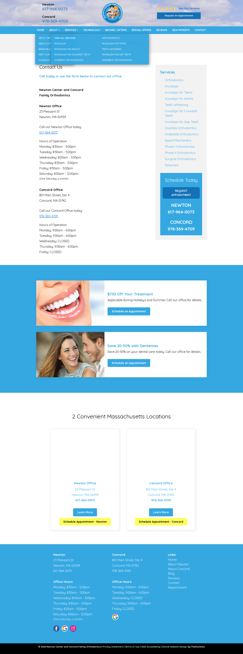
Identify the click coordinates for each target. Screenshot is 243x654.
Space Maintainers (178, 140)
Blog (171, 573)
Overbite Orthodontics (181, 128)
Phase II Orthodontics (180, 153)
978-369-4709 (55, 21)
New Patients (181, 30)
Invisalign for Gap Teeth (182, 122)
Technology (91, 30)
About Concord (179, 569)
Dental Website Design (174, 646)
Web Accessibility (150, 646)
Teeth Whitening (176, 105)
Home (40, 30)
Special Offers (141, 30)
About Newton (178, 564)
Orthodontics (174, 80)
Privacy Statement (113, 646)
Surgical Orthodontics (180, 159)
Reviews (161, 30)
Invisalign (172, 86)
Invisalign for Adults (179, 99)
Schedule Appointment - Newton (85, 521)
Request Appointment (181, 193)
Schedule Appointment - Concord (161, 521)
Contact (200, 30)
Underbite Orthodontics (182, 134)
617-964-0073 (55, 8)
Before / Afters (116, 30)
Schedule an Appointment (129, 311)
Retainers (172, 165)
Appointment (177, 587)
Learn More (85, 512)
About (53, 30)
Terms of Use (132, 646)
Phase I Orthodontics (180, 146)
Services (70, 30)
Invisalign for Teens (178, 92)
